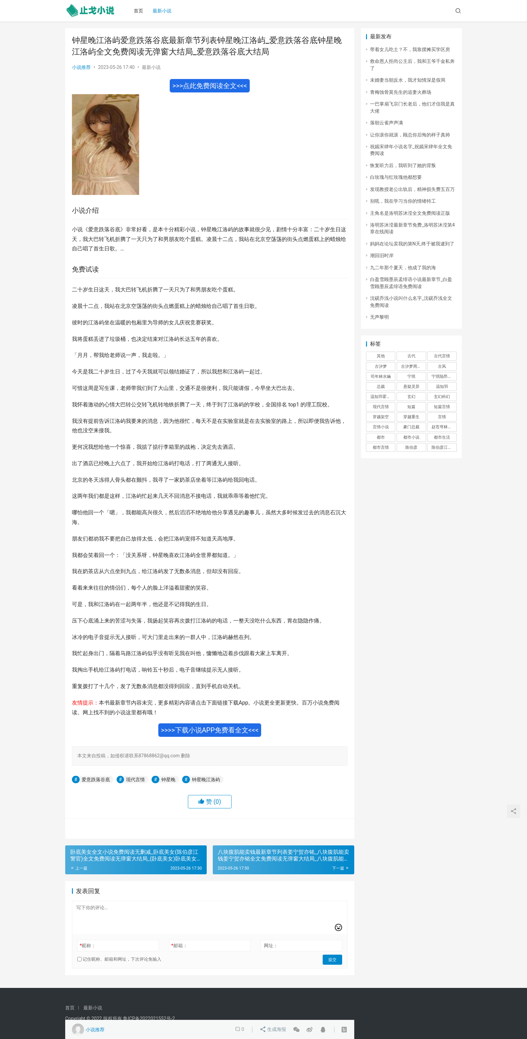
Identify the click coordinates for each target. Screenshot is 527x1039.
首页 (140, 10)
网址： (271, 945)
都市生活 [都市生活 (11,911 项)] (442, 437)
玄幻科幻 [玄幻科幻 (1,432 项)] (442, 396)
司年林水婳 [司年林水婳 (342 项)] (381, 376)
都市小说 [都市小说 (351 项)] (411, 437)
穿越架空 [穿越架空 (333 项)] (381, 416)
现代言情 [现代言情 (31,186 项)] (381, 406)
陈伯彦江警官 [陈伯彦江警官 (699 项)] (444, 447)
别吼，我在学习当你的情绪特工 (403, 201)
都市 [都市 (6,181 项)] (381, 437)
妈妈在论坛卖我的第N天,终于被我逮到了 (412, 243)
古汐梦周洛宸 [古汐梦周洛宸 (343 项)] (413, 366)
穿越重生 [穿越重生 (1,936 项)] (411, 416)
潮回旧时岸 (382, 255)
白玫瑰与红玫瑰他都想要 (396, 177)
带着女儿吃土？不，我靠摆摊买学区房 (410, 49)
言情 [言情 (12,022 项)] (442, 416)
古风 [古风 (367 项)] (442, 366)
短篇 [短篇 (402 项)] (411, 406)
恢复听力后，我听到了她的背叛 (403, 165)
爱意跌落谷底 (96, 779)
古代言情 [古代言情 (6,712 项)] (442, 356)
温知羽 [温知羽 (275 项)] (442, 386)
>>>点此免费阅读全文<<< (209, 86)
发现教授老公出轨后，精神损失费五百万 (412, 189)
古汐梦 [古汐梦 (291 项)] (381, 366)
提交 (333, 959)
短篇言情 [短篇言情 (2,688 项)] (442, 406)
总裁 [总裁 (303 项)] (381, 386)
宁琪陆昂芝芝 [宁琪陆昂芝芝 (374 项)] (444, 376)
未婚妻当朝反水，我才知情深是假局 (407, 80)
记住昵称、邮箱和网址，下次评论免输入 (119, 959)
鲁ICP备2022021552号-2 (149, 1018)
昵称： (88, 945)
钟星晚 (168, 779)
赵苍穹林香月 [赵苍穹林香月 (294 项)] (444, 427)
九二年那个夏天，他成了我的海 (403, 267)
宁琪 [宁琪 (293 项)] (411, 376)
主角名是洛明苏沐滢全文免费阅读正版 (410, 213)
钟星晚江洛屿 (206, 779)
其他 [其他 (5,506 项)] (381, 356)
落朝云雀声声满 (386, 122)
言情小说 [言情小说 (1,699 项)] (381, 427)
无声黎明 (379, 317)
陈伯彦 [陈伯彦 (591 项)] (411, 447)
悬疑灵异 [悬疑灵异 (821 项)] (411, 386)
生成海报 (273, 1030)
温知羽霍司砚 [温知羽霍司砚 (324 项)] (382, 396)
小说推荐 (81, 67)
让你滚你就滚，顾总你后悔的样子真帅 (410, 134)
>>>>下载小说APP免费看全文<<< (210, 730)
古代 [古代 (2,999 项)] (411, 356)
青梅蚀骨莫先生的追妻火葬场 (400, 92)
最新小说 (163, 10)
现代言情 (135, 779)
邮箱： (179, 945)
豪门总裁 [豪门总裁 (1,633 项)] (411, 427)
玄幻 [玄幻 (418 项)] (411, 396)
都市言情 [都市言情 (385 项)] (381, 447)
